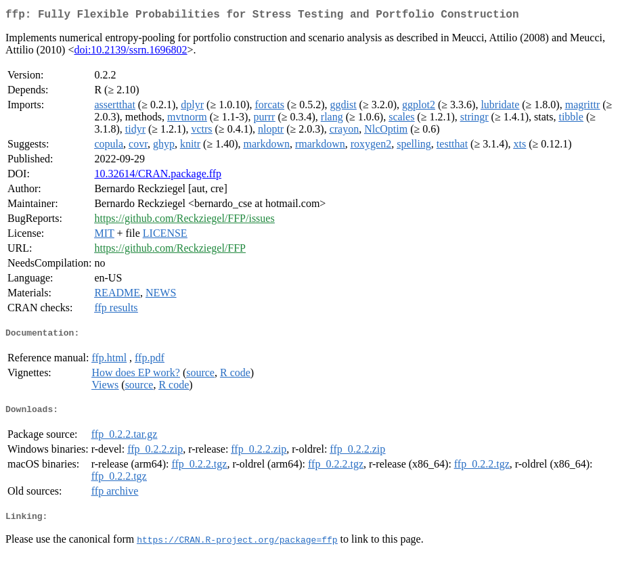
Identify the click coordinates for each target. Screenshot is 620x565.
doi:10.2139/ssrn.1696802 (130, 52)
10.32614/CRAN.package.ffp (157, 176)
